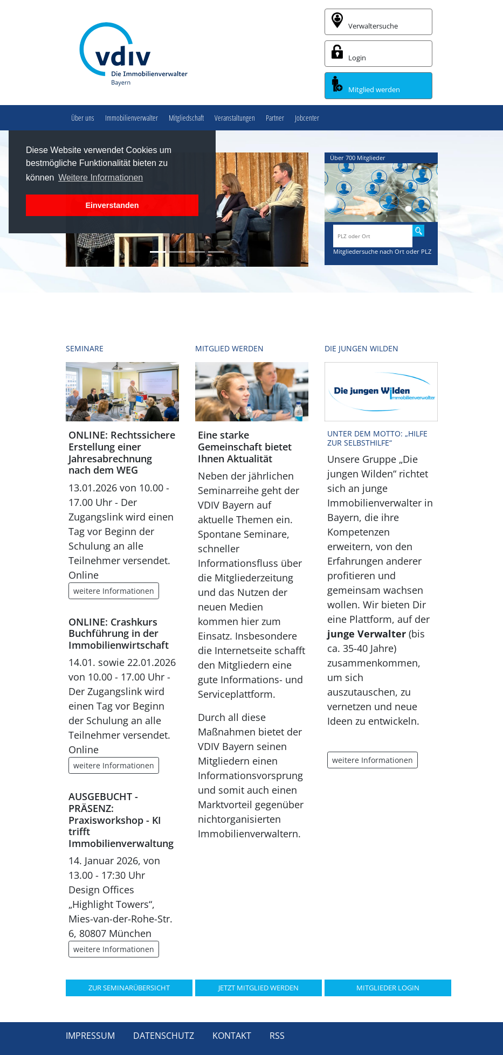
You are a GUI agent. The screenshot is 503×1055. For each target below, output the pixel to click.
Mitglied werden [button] (366, 85)
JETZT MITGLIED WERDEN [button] (258, 987)
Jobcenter (307, 118)
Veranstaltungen (235, 118)
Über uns (82, 118)
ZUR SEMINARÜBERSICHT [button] (129, 987)
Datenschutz (163, 1036)
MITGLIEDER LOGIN (387, 987)
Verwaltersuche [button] (365, 21)
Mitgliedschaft (186, 118)
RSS (277, 1036)
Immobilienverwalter (131, 118)
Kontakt (231, 1036)
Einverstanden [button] (112, 205)
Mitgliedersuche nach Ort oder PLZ (382, 251)
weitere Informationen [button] (113, 591)
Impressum (90, 1036)
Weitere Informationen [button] (100, 177)
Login (349, 53)
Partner (275, 118)
